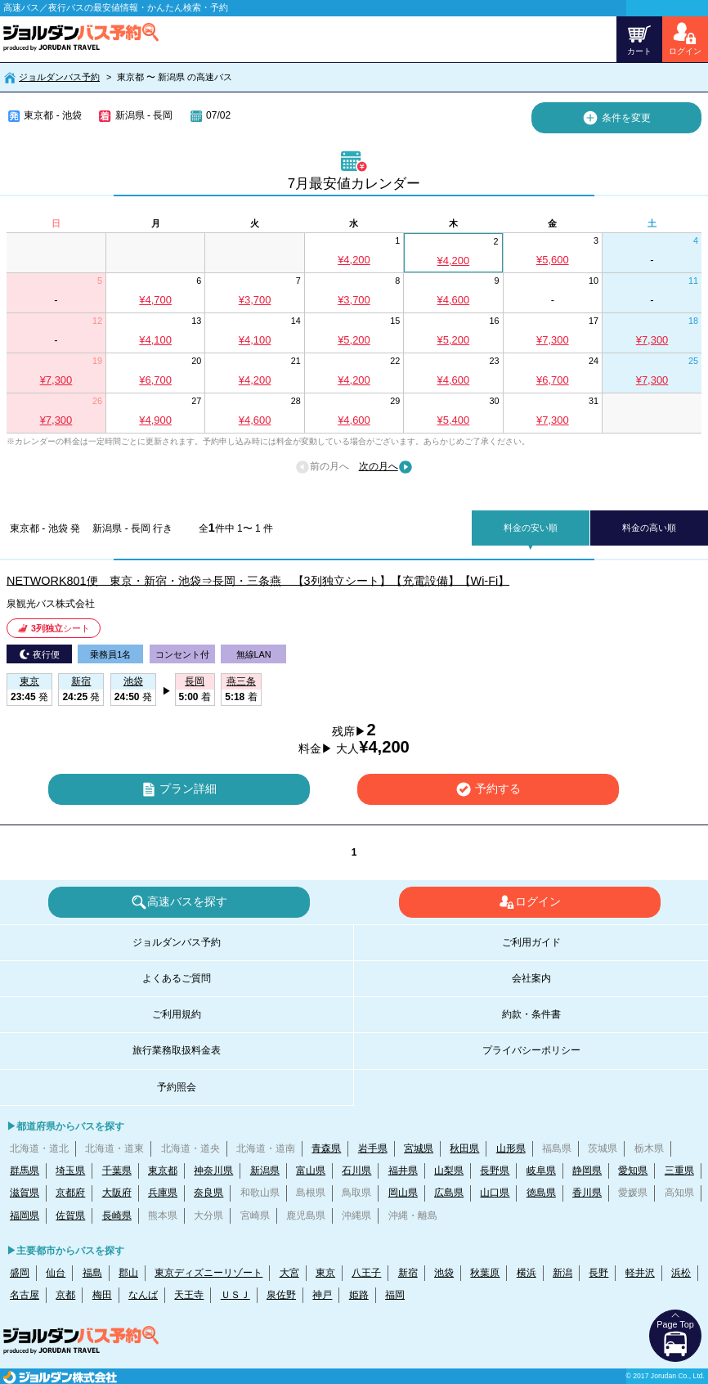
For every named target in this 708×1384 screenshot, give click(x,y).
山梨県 (449, 1170)
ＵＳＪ (235, 1295)
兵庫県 (162, 1192)
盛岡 (19, 1272)
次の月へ (386, 467)
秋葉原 (485, 1272)
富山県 (310, 1170)
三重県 (679, 1170)
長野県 (494, 1170)
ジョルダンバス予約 (59, 77)
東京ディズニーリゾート (208, 1272)
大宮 (289, 1272)
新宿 (408, 1272)
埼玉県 (70, 1170)
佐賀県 (70, 1215)
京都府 (70, 1192)
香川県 (587, 1192)
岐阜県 (541, 1170)
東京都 (162, 1170)
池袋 (444, 1272)
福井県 (403, 1170)
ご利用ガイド (531, 942)
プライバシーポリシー (531, 1050)
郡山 (128, 1272)
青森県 (326, 1148)
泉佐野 (281, 1295)
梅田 (102, 1295)
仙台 (55, 1272)
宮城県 (418, 1148)
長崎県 (117, 1215)
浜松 (681, 1272)
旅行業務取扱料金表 (176, 1050)
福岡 (395, 1295)
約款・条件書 (531, 1014)
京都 (65, 1295)
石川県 (356, 1170)
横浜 (526, 1272)
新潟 (562, 1272)
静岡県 (587, 1170)
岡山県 (403, 1192)
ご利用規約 (176, 1014)
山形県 (511, 1148)
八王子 (366, 1272)
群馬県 (24, 1170)
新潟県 (265, 1170)
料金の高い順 (649, 527)
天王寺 (189, 1295)
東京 (325, 1272)
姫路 (359, 1295)
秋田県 (464, 1148)
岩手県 (373, 1148)
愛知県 (633, 1170)
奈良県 (208, 1192)
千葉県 (117, 1170)
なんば (143, 1295)
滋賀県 (24, 1192)
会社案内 (531, 978)
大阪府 (117, 1192)
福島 (92, 1272)
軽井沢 (640, 1272)
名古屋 (24, 1295)
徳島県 (541, 1192)
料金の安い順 (531, 527)
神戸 (322, 1295)
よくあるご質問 (176, 978)
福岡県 (24, 1215)
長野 (598, 1272)
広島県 (449, 1192)
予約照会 (176, 1087)
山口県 (494, 1192)
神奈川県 (213, 1170)
